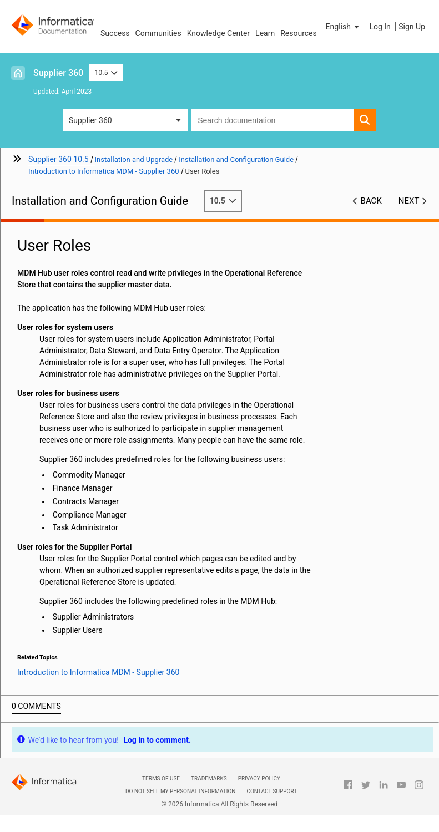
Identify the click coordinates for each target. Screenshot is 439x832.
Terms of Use (161, 778)
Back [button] (371, 201)
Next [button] (409, 201)
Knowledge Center (218, 33)
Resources (298, 33)
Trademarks (209, 778)
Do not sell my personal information (180, 791)
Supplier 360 (58, 73)
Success (115, 33)
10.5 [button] (106, 72)
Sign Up (411, 26)
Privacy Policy (259, 778)
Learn (265, 33)
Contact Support (271, 791)
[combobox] (272, 120)
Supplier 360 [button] (90, 120)
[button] (343, 27)
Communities (158, 33)
